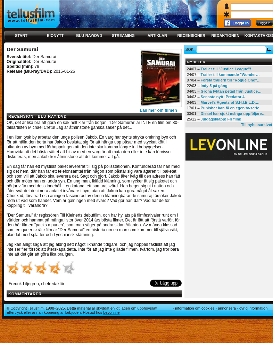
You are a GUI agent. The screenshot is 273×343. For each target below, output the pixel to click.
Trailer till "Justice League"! (226, 69)
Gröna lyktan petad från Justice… (231, 91)
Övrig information (253, 308)
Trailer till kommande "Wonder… (230, 74)
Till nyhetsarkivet (256, 125)
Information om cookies (194, 308)
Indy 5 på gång (214, 86)
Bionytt (55, 35)
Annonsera (227, 308)
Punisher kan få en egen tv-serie (230, 108)
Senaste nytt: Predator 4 (223, 97)
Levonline (111, 312)
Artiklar (157, 35)
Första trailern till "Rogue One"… (231, 80)
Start (21, 35)
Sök (190, 49)
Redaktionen (225, 35)
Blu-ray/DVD (89, 35)
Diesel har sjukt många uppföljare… (233, 113)
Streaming (123, 35)
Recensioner (191, 35)
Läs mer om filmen (158, 110)
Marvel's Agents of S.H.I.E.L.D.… (230, 102)
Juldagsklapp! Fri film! (221, 119)
